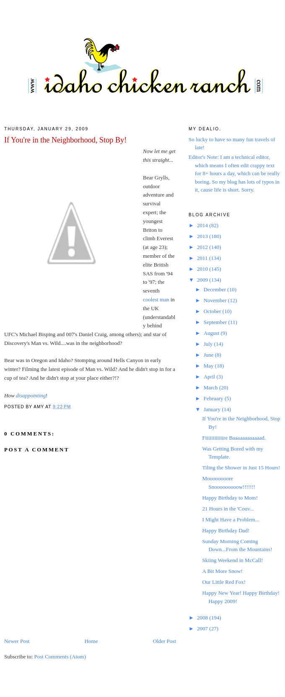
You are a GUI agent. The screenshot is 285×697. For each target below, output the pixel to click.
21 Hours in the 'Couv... (228, 508)
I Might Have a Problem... (230, 519)
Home (91, 641)
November (216, 300)
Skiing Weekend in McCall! (232, 560)
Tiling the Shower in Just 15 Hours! (241, 467)
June (209, 355)
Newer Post (16, 641)
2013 (203, 236)
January (213, 409)
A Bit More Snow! (222, 571)
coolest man (156, 299)
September (216, 322)
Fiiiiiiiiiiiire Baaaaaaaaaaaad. (234, 438)
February (214, 398)
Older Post (164, 641)
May (209, 366)
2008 (203, 617)
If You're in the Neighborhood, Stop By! (65, 140)
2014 (203, 225)
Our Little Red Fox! (224, 582)
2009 (203, 280)
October (213, 311)
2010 (203, 269)
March (211, 387)
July (209, 344)
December (216, 289)
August (212, 333)
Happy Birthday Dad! (225, 530)
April (210, 376)
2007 (203, 628)
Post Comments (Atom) (60, 656)
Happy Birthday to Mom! (230, 498)
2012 (203, 247)
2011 (203, 258)
